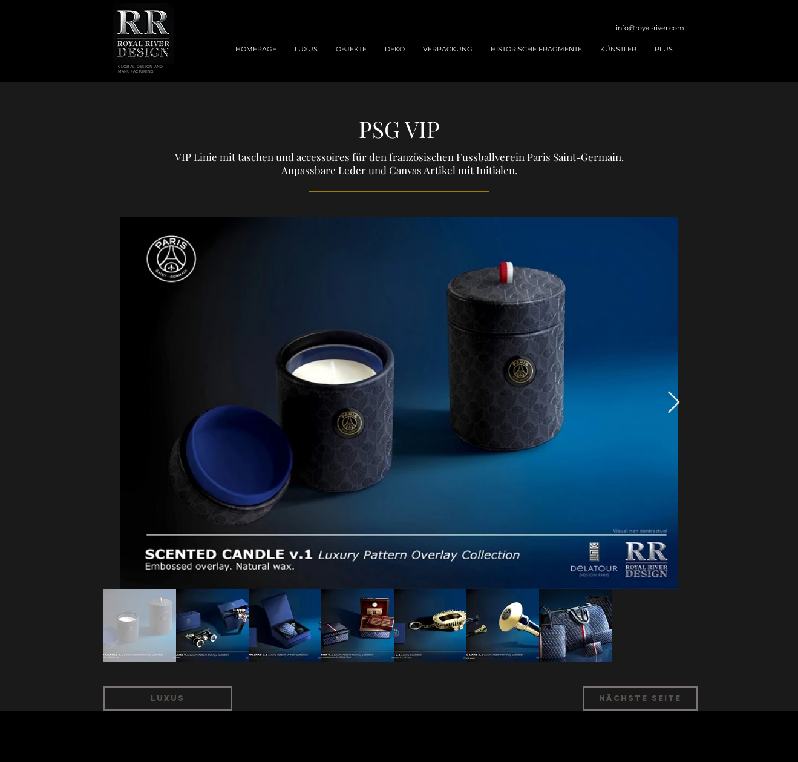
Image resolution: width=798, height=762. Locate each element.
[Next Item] (674, 403)
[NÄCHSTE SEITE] (640, 698)
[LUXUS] (167, 698)
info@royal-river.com (650, 28)
